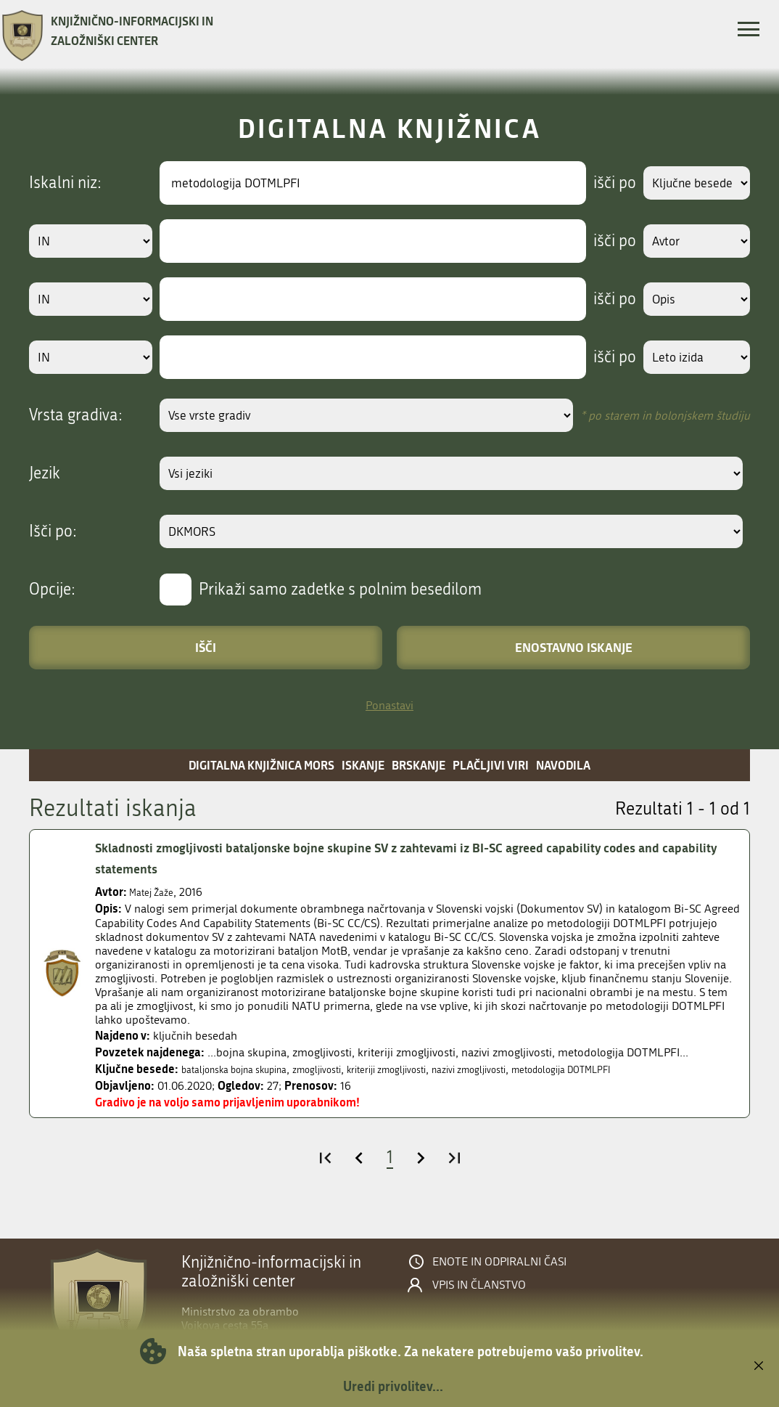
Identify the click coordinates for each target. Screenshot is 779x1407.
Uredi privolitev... (393, 1386)
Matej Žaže (155, 892)
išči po (601, 183)
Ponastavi (389, 705)
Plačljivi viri (491, 764)
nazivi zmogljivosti (532, 1069)
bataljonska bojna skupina (246, 1069)
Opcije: (52, 589)
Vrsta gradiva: (76, 415)
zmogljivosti (347, 1069)
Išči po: (53, 531)
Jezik (44, 473)
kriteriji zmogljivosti (432, 1069)
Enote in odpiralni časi (499, 1262)
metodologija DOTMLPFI (644, 1069)
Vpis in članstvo (479, 1285)
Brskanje (418, 764)
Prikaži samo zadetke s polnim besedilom (340, 589)
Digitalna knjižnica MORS (261, 764)
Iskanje (363, 764)
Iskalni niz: (65, 183)
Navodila (563, 764)
